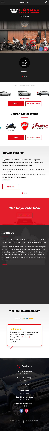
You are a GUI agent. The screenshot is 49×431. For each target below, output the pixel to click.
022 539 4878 (24, 393)
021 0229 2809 (24, 380)
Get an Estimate (24, 215)
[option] (24, 37)
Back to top (24, 427)
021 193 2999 (24, 399)
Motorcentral (29, 422)
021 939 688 (24, 406)
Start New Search (33, 103)
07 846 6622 (24, 16)
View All (15, 103)
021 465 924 (24, 387)
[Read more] (25, 337)
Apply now (10, 186)
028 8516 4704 (24, 374)
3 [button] (26, 77)
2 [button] (24, 77)
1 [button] (22, 77)
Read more (6, 180)
